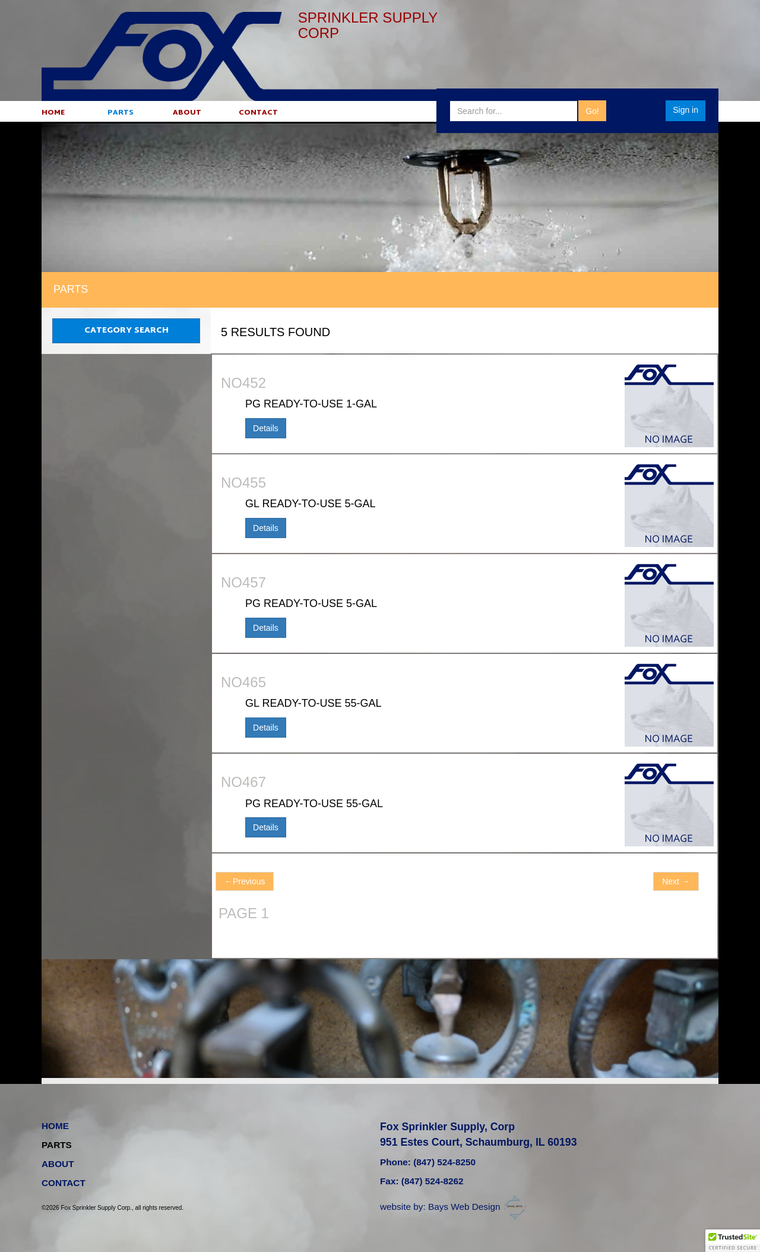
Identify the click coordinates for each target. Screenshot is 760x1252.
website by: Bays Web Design (455, 1207)
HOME (53, 113)
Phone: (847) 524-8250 (428, 1163)
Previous (244, 881)
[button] (732, 1240)
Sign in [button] (685, 110)
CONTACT (258, 113)
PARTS (120, 113)
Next (676, 881)
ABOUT (187, 113)
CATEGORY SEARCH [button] (126, 330)
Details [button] (265, 428)
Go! (592, 111)
